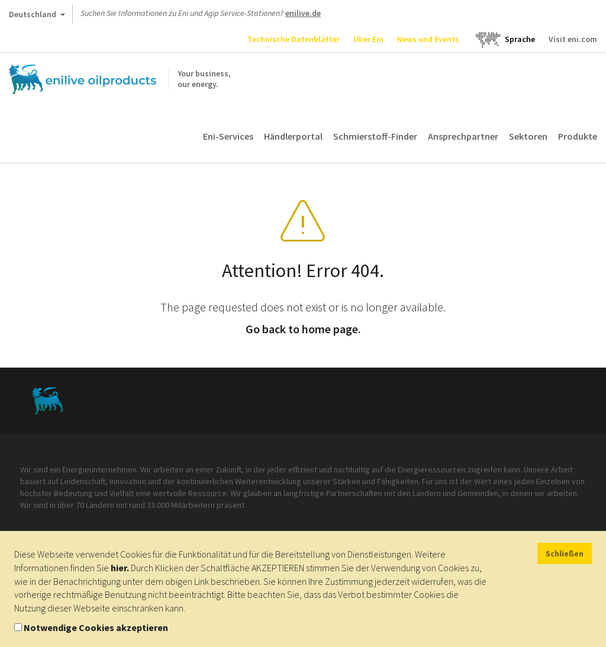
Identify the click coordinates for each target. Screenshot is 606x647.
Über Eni (368, 39)
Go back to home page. (303, 328)
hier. (120, 568)
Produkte (577, 136)
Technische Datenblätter (293, 39)
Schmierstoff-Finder (375, 136)
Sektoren (528, 136)
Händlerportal (293, 136)
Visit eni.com (573, 39)
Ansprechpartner (463, 136)
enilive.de (303, 13)
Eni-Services (228, 136)
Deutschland (37, 16)
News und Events (428, 39)
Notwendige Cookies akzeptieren (96, 627)
